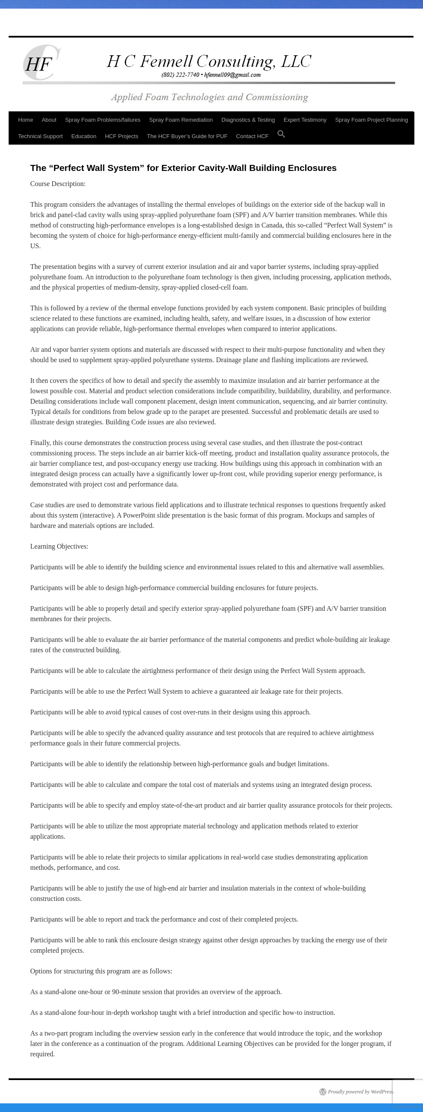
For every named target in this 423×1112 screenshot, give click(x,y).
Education (83, 136)
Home (25, 120)
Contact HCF (252, 136)
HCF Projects (121, 136)
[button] (281, 136)
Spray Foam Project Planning (371, 120)
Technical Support (40, 136)
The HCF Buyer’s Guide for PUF (187, 136)
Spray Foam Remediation (181, 120)
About (49, 120)
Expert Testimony (305, 120)
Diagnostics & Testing (248, 120)
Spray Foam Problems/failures (103, 120)
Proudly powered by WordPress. (361, 1092)
